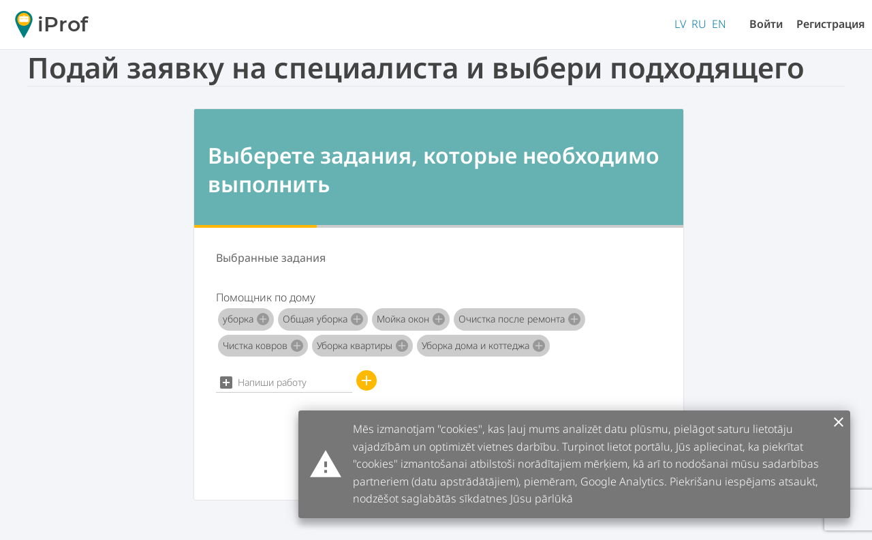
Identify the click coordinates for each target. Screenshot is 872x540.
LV (680, 23)
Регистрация (830, 23)
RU (698, 23)
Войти (766, 23)
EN (719, 23)
